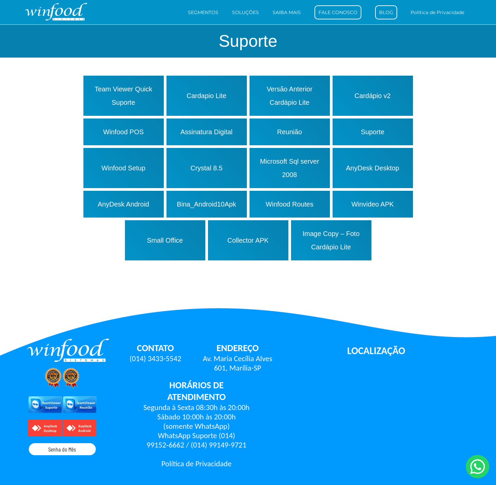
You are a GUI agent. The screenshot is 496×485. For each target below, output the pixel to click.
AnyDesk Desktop (372, 168)
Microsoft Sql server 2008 (289, 168)
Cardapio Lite (206, 95)
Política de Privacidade (437, 12)
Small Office (165, 240)
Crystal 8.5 (207, 168)
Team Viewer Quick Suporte (123, 95)
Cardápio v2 (373, 95)
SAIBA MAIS (287, 12)
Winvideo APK (372, 204)
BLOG (386, 12)
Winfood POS (123, 132)
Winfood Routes (289, 204)
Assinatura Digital (207, 132)
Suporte (372, 132)
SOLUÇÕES (245, 12)
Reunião (289, 132)
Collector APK (248, 240)
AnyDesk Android (123, 204)
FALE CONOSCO (337, 12)
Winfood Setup (123, 168)
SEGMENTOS (203, 12)
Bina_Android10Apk (206, 204)
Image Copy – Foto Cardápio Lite (330, 240)
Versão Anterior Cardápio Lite (289, 95)
